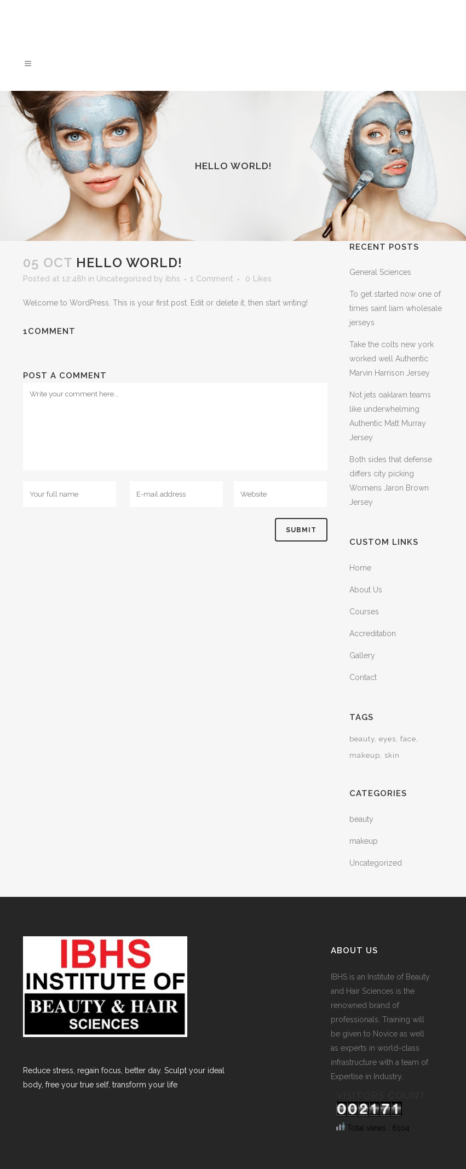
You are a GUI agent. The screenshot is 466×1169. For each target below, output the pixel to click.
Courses (364, 611)
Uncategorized (124, 278)
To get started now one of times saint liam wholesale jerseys (395, 308)
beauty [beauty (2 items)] (362, 739)
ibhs (172, 278)
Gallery (362, 655)
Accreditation (372, 633)
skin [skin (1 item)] (392, 755)
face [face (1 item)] (408, 739)
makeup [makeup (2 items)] (364, 755)
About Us (365, 589)
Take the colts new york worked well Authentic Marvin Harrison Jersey (391, 358)
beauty (361, 819)
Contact (363, 677)
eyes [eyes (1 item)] (387, 739)
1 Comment (211, 278)
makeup (363, 841)
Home (360, 567)
